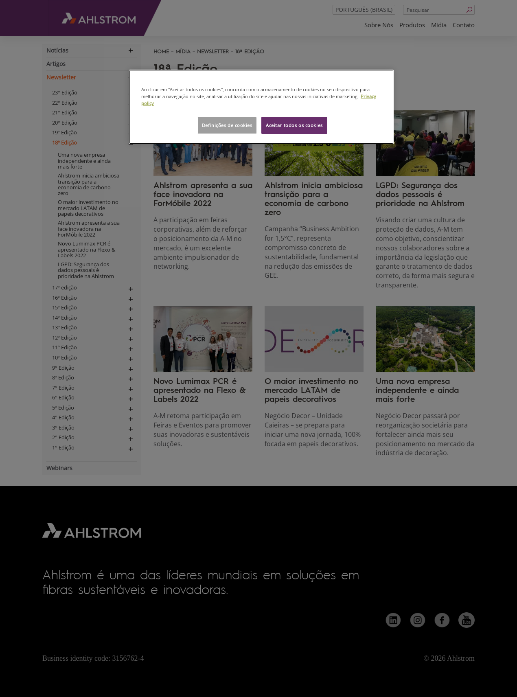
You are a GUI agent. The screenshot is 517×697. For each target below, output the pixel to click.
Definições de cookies (227, 125)
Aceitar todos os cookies (294, 125)
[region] (261, 107)
